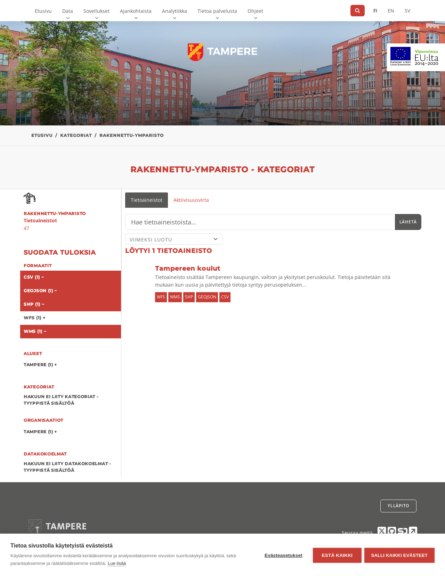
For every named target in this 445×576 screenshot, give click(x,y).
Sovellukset (96, 11)
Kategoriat (76, 135)
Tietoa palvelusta (217, 11)
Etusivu (43, 11)
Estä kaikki (336, 555)
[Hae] (357, 10)
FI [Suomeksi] (375, 10)
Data (67, 11)
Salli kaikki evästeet (399, 555)
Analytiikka (174, 11)
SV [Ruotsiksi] (407, 10)
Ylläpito (398, 506)
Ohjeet (255, 11)
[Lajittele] (174, 239)
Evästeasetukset (283, 555)
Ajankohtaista (136, 11)
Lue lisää (117, 563)
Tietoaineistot (146, 200)
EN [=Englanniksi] (391, 10)
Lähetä (408, 222)
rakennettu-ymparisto (131, 135)
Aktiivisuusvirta (191, 200)
